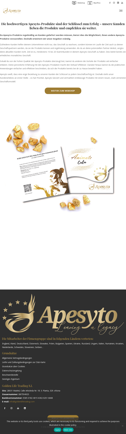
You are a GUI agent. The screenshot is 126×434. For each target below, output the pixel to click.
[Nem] (122, 425)
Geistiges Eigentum (11, 379)
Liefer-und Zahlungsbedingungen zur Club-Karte (23, 362)
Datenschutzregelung (12, 370)
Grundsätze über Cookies (13, 366)
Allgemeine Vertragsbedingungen (17, 358)
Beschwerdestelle (10, 374)
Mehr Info (68, 430)
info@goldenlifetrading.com (22, 401)
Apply (57, 430)
